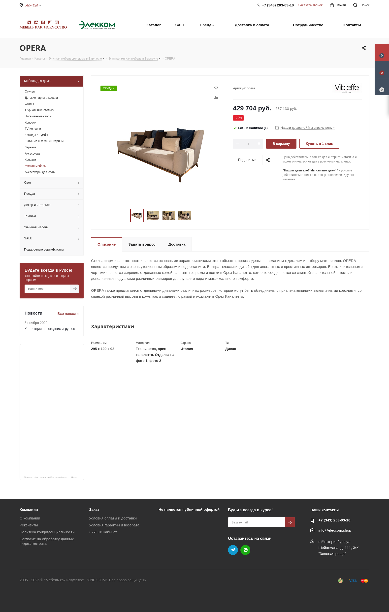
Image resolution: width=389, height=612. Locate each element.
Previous (124, 215)
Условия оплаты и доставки (113, 518)
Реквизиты (29, 525)
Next (196, 215)
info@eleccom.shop (334, 530)
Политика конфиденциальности (47, 532)
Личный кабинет (103, 532)
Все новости (68, 313)
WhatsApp (245, 550)
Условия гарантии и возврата (114, 525)
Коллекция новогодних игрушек (50, 329)
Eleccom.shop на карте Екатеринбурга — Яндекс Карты (54, 477)
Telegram (233, 550)
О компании (30, 518)
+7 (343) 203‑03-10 (334, 520)
